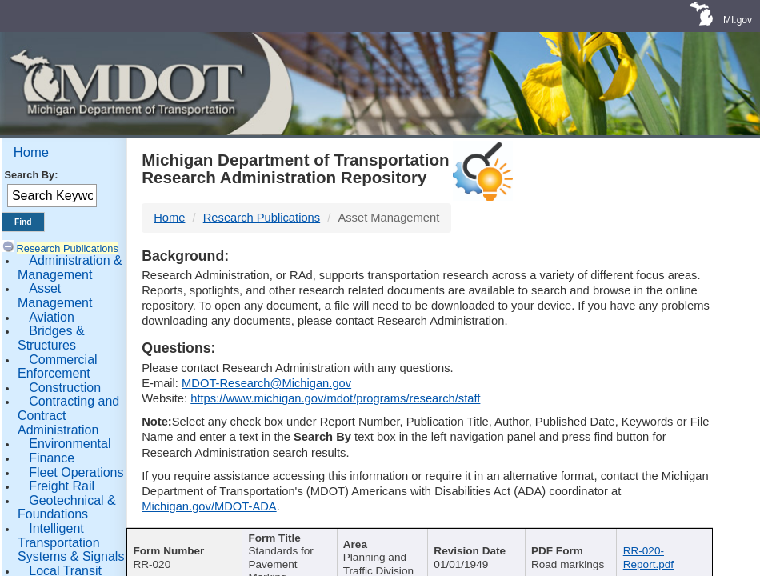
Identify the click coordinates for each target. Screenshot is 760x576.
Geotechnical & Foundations (67, 508)
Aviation (51, 317)
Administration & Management (70, 268)
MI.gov (737, 20)
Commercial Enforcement (58, 367)
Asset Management (55, 296)
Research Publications (67, 248)
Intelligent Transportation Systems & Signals (71, 542)
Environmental (69, 443)
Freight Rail (61, 486)
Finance (51, 458)
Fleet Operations (76, 472)
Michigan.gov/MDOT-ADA (209, 506)
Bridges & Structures (51, 338)
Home (31, 152)
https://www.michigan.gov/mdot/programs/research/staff (335, 398)
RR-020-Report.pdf (648, 557)
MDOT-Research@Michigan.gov (266, 383)
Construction (65, 387)
